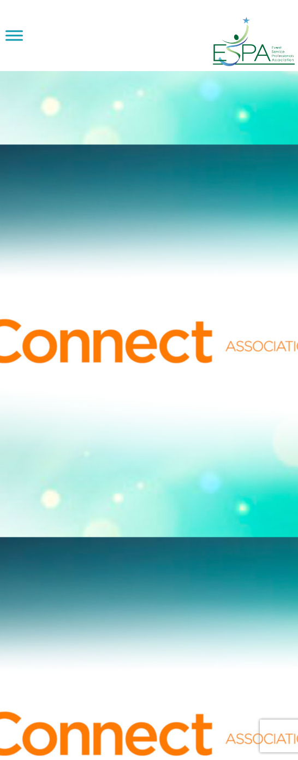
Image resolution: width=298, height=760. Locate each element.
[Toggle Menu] (14, 35)
